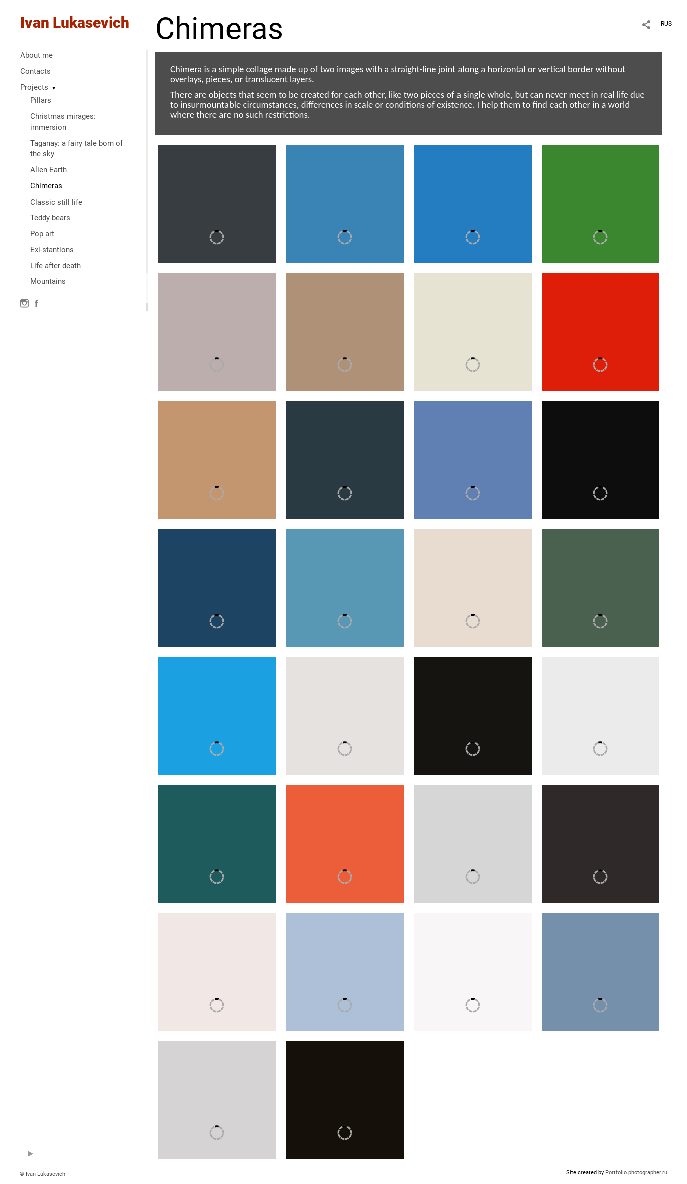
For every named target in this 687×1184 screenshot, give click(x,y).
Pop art (42, 233)
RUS (666, 23)
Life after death (55, 265)
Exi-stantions (52, 249)
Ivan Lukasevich (74, 22)
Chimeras (46, 185)
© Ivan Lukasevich (42, 1174)
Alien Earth (48, 169)
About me (36, 55)
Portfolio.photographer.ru (636, 1172)
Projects (34, 87)
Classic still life (56, 202)
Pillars (40, 100)
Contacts (35, 71)
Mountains (48, 281)
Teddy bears (50, 217)
